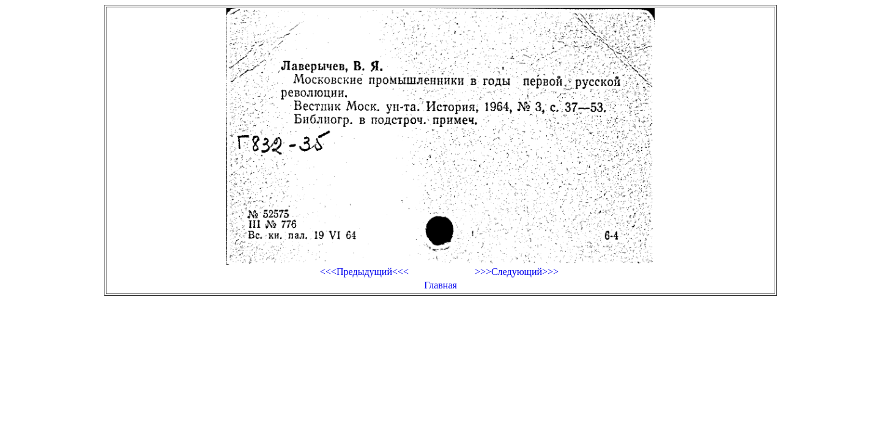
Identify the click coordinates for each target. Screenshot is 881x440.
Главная (440, 285)
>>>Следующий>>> (517, 271)
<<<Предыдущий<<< (364, 271)
